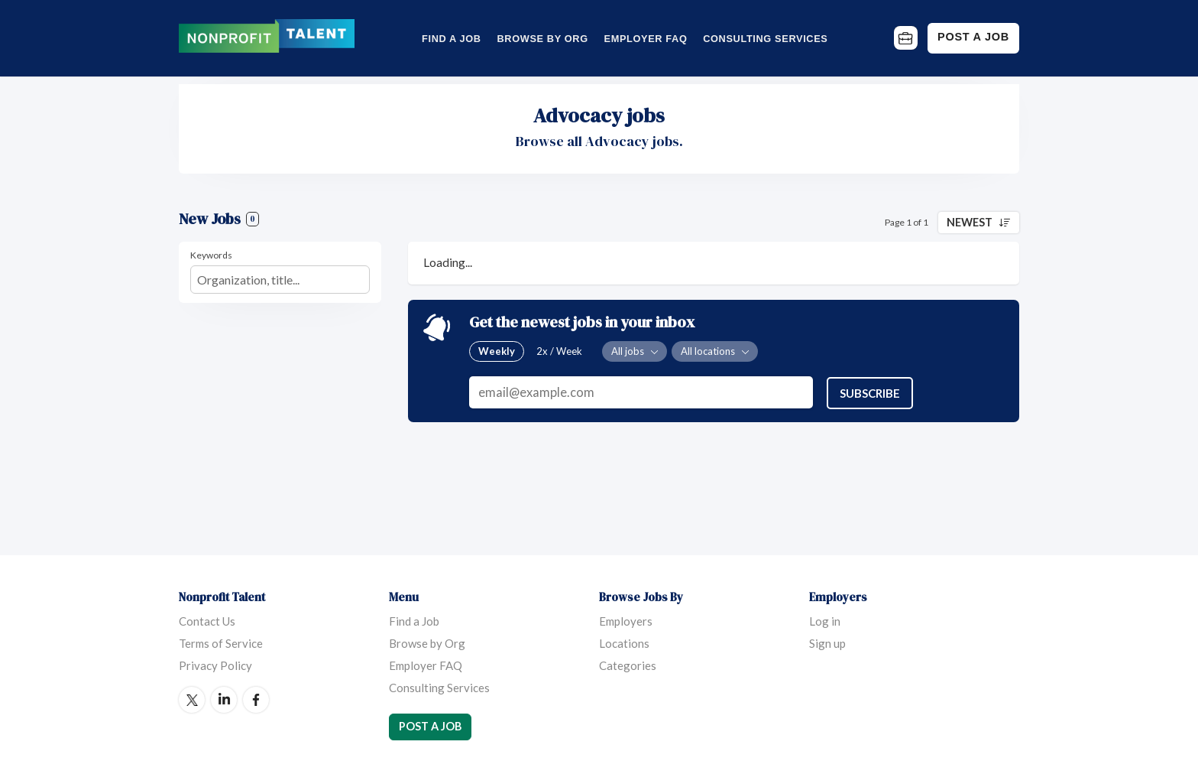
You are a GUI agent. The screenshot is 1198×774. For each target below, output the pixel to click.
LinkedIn (224, 700)
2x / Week (559, 351)
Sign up (827, 643)
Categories (627, 665)
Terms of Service (221, 643)
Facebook (256, 700)
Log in (824, 621)
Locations (624, 643)
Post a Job (973, 37)
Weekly (496, 351)
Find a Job (451, 38)
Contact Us (207, 621)
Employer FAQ (646, 38)
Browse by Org (542, 38)
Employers (625, 621)
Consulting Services (765, 38)
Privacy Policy (215, 665)
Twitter (192, 700)
